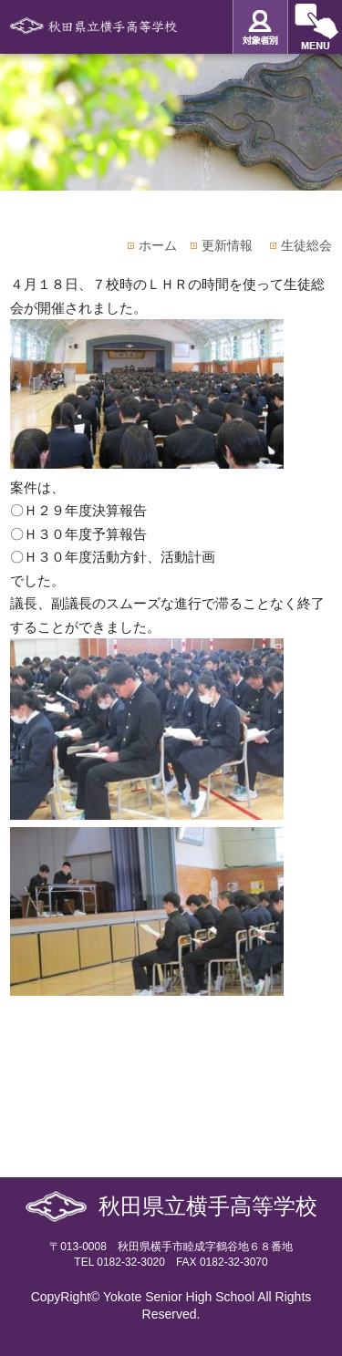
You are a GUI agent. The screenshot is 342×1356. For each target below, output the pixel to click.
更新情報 (227, 245)
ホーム (158, 245)
